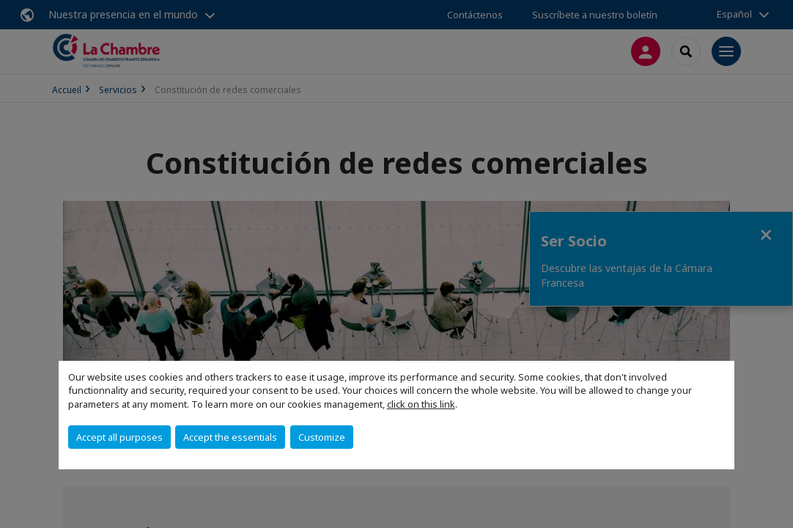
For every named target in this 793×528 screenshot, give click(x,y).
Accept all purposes (119, 437)
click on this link (421, 404)
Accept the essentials (230, 437)
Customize (321, 437)
